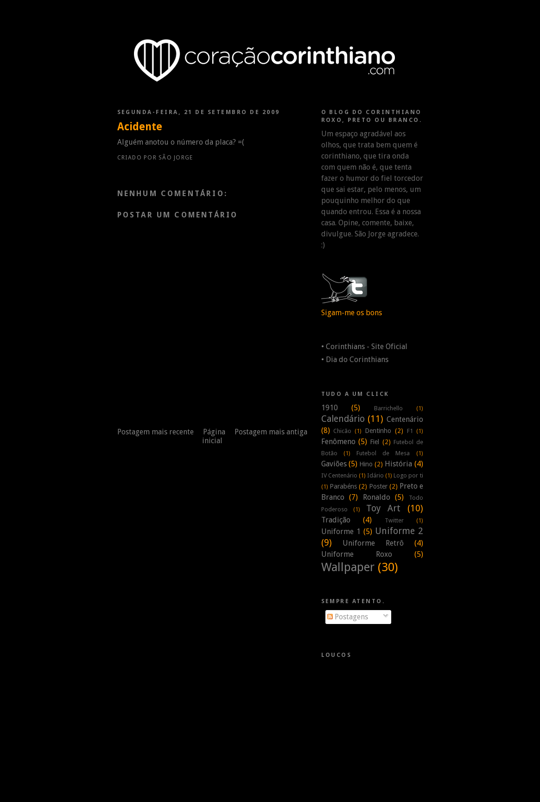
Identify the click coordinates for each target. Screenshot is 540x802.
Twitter (394, 520)
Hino (366, 464)
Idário (375, 475)
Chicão (342, 430)
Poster (378, 486)
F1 (410, 430)
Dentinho (378, 430)
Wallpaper (348, 567)
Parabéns (343, 486)
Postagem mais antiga (271, 431)
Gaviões (334, 463)
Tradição (335, 520)
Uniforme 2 (399, 531)
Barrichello (388, 408)
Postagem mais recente (155, 431)
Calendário (343, 419)
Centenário (405, 419)
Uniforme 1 (341, 531)
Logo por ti (408, 475)
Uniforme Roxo (356, 554)
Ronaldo (376, 497)
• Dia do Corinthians (354, 359)
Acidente (139, 127)
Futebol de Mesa (383, 453)
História (398, 463)
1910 (329, 407)
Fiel (374, 442)
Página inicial (213, 436)
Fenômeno (338, 441)
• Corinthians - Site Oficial (364, 346)
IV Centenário (339, 475)
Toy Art (383, 508)
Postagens (347, 616)
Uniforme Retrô (373, 543)
